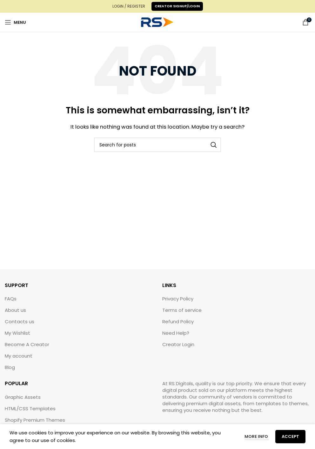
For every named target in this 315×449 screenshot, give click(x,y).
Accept (290, 436)
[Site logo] (157, 21)
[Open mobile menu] (15, 22)
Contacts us (19, 321)
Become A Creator (27, 344)
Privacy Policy (177, 298)
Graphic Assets (23, 397)
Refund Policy (178, 321)
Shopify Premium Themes (35, 420)
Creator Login (178, 344)
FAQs (11, 298)
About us (15, 310)
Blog (10, 367)
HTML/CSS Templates (30, 408)
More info (257, 436)
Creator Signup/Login (177, 6)
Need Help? (175, 333)
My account (18, 355)
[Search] (157, 144)
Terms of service (182, 310)
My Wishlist (17, 333)
